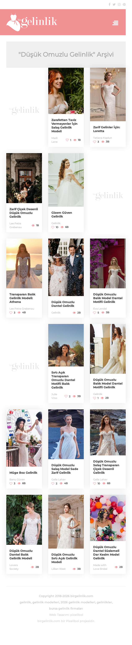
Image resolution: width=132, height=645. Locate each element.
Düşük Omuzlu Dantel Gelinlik (63, 304)
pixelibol (76, 615)
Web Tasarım (59, 615)
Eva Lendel (100, 308)
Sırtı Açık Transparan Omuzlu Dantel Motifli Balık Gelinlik (63, 380)
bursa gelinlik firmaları (66, 608)
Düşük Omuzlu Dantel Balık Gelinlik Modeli (21, 554)
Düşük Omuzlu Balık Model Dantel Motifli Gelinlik (107, 298)
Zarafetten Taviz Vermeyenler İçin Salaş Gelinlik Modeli (64, 125)
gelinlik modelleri (45, 602)
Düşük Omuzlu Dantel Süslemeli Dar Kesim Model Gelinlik (106, 552)
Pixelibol (72, 621)
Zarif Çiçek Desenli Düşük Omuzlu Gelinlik (23, 213)
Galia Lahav (58, 479)
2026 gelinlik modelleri (78, 602)
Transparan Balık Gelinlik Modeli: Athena (22, 298)
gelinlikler (104, 602)
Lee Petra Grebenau (21, 308)
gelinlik (25, 602)
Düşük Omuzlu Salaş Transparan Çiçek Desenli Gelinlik (106, 467)
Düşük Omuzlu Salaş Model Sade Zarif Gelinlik (64, 469)
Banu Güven (17, 479)
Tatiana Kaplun (102, 137)
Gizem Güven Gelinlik (61, 214)
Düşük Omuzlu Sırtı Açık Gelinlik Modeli (64, 558)
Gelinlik (55, 223)
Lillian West (58, 568)
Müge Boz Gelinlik (23, 473)
